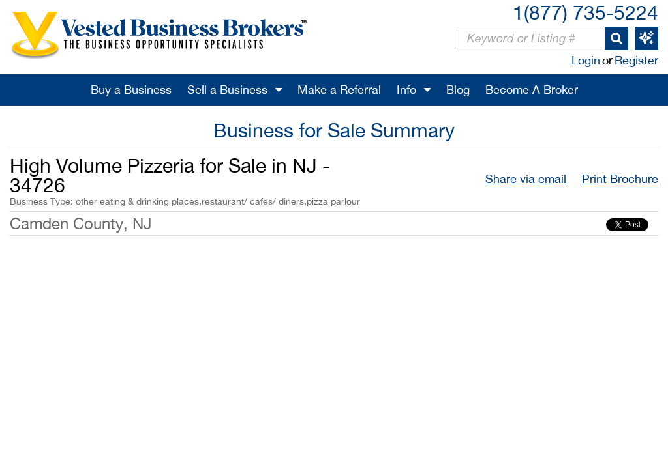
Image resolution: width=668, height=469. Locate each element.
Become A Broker (531, 89)
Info (406, 89)
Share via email (525, 179)
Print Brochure (620, 179)
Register (636, 60)
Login (585, 60)
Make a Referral (339, 89)
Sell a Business (227, 89)
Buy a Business (131, 89)
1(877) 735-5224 (585, 12)
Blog (458, 89)
